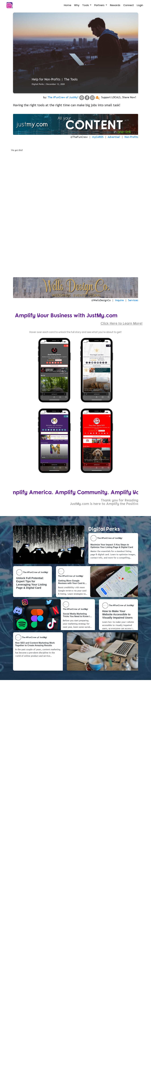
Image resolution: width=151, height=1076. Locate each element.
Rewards (115, 5)
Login (140, 5)
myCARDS (98, 137)
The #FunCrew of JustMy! (63, 97)
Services (133, 300)
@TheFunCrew (79, 137)
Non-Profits (131, 137)
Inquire (119, 300)
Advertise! (114, 137)
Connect (128, 5)
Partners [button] (99, 5)
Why (76, 5)
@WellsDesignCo (101, 300)
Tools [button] (85, 5)
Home (67, 5)
